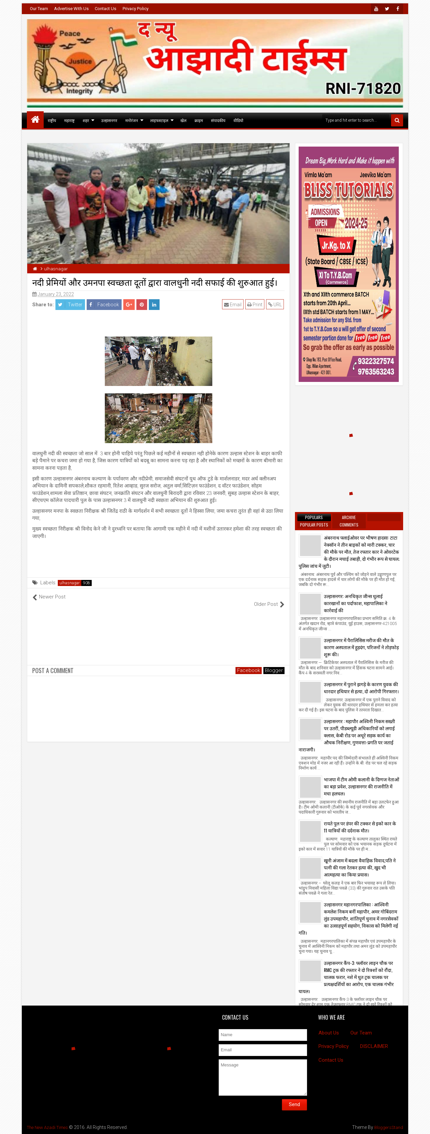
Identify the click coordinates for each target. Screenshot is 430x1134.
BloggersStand (387, 1127)
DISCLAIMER (374, 1046)
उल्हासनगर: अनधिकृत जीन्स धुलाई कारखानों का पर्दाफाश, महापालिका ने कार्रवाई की (355, 603)
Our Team (39, 8)
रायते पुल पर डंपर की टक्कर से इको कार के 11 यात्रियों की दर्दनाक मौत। (360, 827)
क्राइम (199, 120)
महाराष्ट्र (69, 120)
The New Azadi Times (50, 1127)
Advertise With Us (71, 8)
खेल (183, 120)
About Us (328, 1033)
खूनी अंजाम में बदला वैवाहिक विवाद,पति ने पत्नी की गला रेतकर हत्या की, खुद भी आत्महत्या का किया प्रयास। (360, 867)
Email (233, 304)
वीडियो (238, 120)
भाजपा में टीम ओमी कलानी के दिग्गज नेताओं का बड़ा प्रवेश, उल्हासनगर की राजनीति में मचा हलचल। (361, 786)
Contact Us (105, 8)
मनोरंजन (131, 120)
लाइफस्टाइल (159, 120)
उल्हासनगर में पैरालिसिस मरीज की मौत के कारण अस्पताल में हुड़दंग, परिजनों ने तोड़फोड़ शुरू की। (361, 647)
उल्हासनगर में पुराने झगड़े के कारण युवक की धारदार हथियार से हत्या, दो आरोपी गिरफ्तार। (361, 687)
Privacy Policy (135, 8)
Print (255, 304)
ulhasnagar (69, 583)
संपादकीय (218, 120)
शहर (86, 120)
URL (276, 304)
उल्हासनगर (109, 120)
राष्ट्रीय (52, 120)
